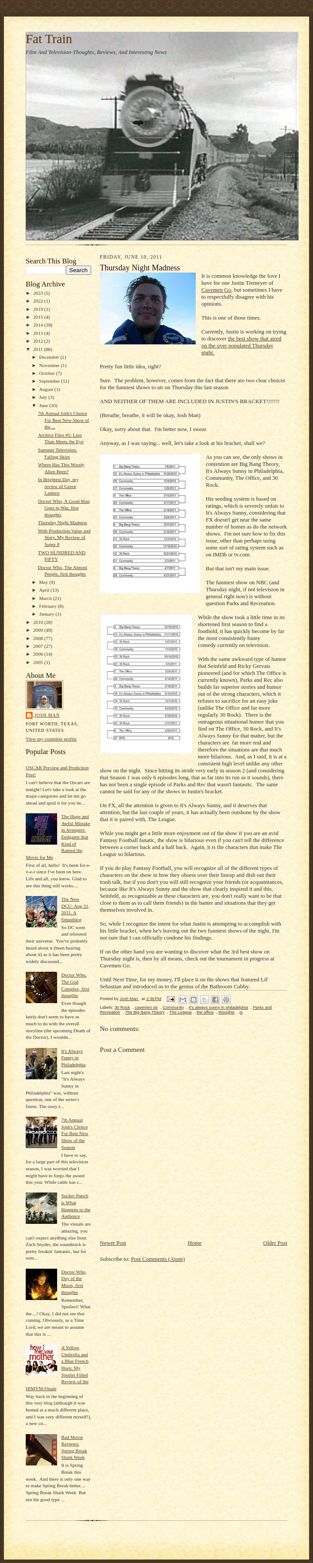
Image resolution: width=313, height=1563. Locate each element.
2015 (38, 317)
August (46, 389)
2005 (38, 662)
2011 (38, 349)
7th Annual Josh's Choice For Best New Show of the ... (63, 420)
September (50, 381)
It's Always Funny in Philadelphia (73, 1057)
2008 (38, 638)
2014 (38, 324)
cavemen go (146, 1007)
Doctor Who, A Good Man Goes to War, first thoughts (64, 508)
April (45, 590)
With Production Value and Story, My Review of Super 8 (64, 537)
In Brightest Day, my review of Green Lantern (58, 486)
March (46, 598)
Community (173, 1007)
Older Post (275, 1243)
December (50, 357)
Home (195, 1243)
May (44, 582)
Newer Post (113, 1243)
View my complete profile (51, 738)
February (48, 606)
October (47, 373)
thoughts (226, 1012)
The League (180, 1012)
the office (205, 1012)
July (43, 397)
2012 (38, 341)
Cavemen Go (216, 289)
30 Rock (122, 1007)
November (50, 365)
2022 (38, 300)
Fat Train (49, 39)
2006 (38, 654)
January (47, 613)
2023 (38, 293)
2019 (38, 309)
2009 (38, 630)
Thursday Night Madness (62, 522)
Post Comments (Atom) (158, 1259)
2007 (38, 646)
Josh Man (47, 715)
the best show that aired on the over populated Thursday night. (241, 345)
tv (241, 1012)
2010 (38, 622)
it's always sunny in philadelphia (218, 1007)
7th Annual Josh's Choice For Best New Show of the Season (74, 1133)
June (44, 405)
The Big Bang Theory (145, 1012)
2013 (38, 333)
